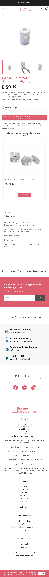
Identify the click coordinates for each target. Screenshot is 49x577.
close (42, 573)
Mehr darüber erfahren (27, 574)
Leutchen (24, 547)
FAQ (24, 530)
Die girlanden (25, 544)
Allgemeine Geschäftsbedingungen (24, 527)
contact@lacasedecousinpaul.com (24, 436)
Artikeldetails (9, 216)
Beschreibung (9, 212)
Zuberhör (24, 550)
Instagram (33, 387)
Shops (24, 504)
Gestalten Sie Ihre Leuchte (24, 556)
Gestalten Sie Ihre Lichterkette (24, 553)
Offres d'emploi (24, 495)
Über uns (24, 489)
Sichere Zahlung (24, 521)
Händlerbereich (24, 507)
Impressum (24, 486)
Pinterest (24, 387)
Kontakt (24, 501)
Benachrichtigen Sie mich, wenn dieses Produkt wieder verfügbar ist (24, 117)
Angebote (24, 498)
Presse (24, 492)
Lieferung (24, 524)
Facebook (15, 387)
